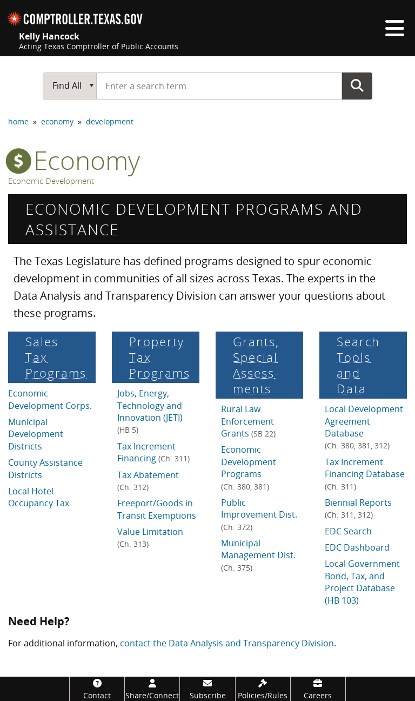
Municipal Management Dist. (258, 555)
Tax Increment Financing (153, 452)
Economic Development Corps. (50, 399)
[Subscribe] (207, 689)
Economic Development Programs (248, 467)
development (109, 121)
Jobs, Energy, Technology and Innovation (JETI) (150, 411)
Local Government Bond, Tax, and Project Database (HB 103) (362, 582)
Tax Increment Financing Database (365, 474)
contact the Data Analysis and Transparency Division (227, 643)
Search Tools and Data (358, 365)
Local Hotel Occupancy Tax (38, 497)
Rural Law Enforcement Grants (248, 421)
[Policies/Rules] (263, 689)
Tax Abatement (148, 480)
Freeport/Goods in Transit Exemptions (156, 509)
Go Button (357, 85)
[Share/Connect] (152, 689)
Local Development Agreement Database (364, 427)
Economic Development (51, 181)
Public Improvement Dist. (259, 514)
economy (57, 121)
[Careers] (318, 689)
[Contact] (97, 689)
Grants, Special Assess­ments (256, 365)
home (18, 121)
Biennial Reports (358, 508)
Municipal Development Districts (35, 434)
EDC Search (348, 531)
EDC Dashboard (357, 547)
